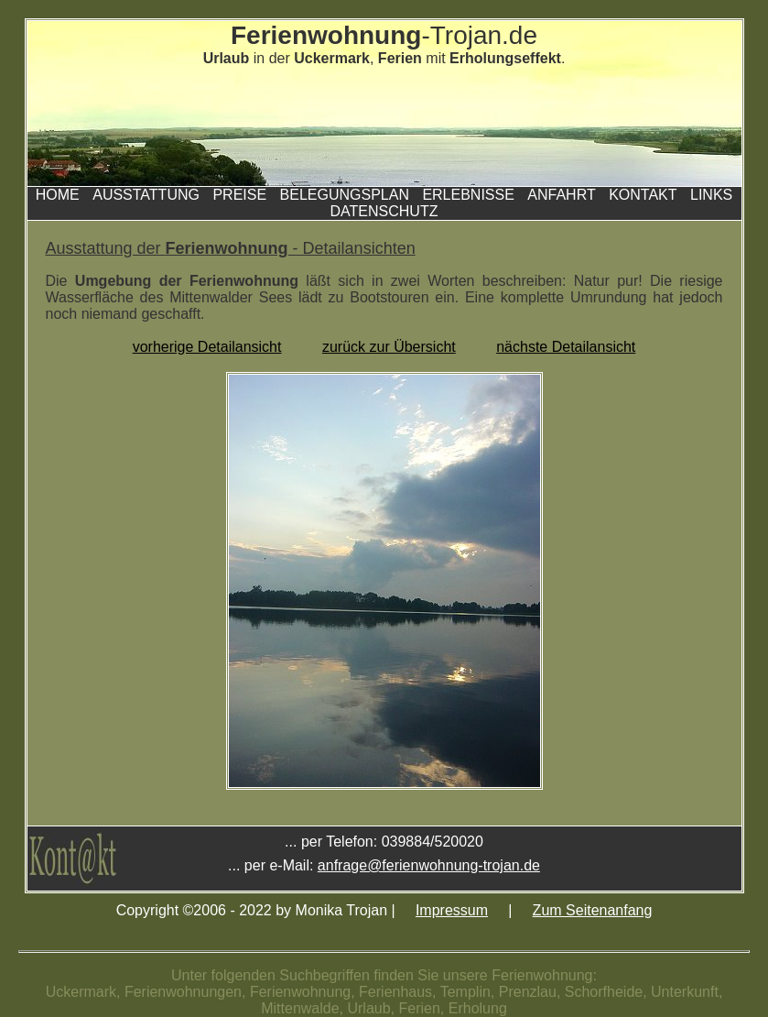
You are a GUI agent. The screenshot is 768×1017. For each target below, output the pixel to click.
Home (58, 194)
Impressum (452, 910)
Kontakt (642, 194)
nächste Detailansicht (565, 347)
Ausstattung (146, 194)
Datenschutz (384, 211)
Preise (239, 194)
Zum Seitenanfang (593, 910)
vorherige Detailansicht (207, 347)
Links (711, 194)
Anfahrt (561, 194)
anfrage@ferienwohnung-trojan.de (429, 865)
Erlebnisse (468, 194)
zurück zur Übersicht (389, 347)
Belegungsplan (344, 194)
